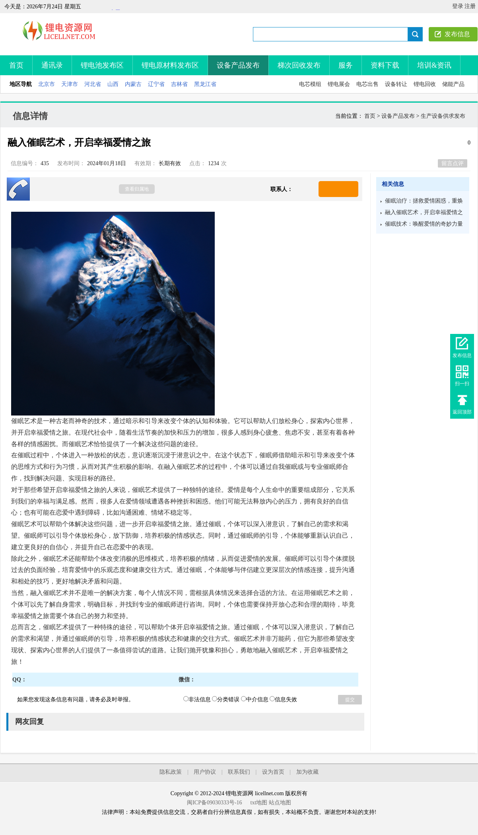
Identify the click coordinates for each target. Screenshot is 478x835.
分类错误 (225, 699)
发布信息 (457, 34)
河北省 (92, 84)
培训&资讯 (434, 65)
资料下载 (385, 65)
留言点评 (452, 163)
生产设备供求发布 (443, 116)
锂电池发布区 (102, 65)
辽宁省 (156, 84)
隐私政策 (170, 772)
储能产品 (453, 84)
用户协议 (205, 772)
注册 (470, 6)
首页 (16, 65)
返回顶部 (462, 412)
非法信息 (197, 699)
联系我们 (239, 772)
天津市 (69, 84)
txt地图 (259, 803)
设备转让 (396, 84)
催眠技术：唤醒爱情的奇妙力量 (424, 224)
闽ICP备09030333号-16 (214, 803)
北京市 (46, 84)
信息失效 (283, 699)
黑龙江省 (205, 84)
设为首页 (273, 772)
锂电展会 (339, 84)
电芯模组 (310, 84)
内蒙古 (133, 84)
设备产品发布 (238, 65)
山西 (113, 84)
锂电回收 (425, 84)
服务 (345, 65)
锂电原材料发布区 (170, 65)
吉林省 (179, 84)
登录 (457, 6)
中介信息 (254, 699)
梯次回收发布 (299, 65)
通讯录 (52, 65)
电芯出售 (367, 84)
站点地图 (280, 803)
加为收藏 (307, 772)
